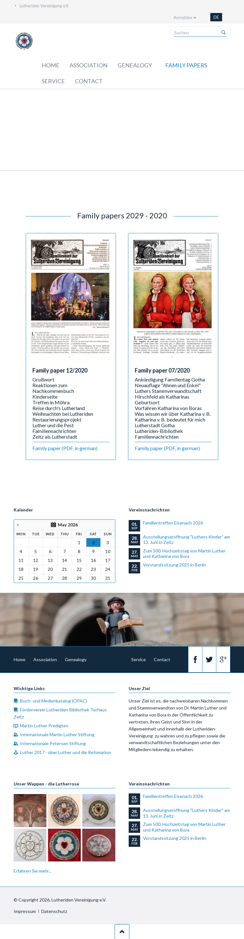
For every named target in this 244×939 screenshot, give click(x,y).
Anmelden (182, 17)
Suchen (224, 33)
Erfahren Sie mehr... (32, 871)
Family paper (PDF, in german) (65, 448)
